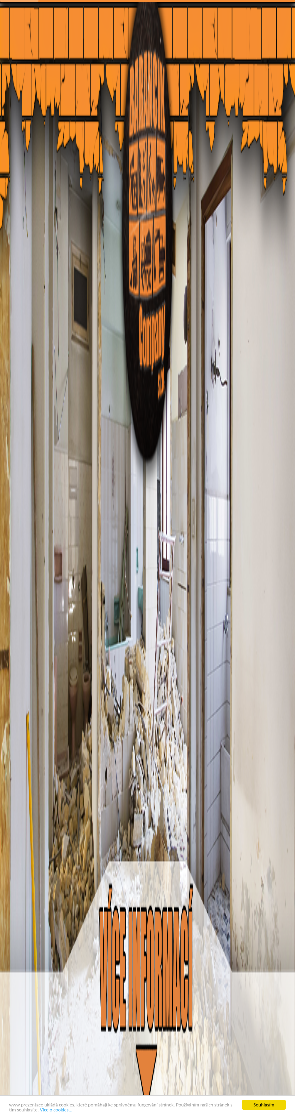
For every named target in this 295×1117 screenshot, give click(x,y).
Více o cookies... (56, 1110)
